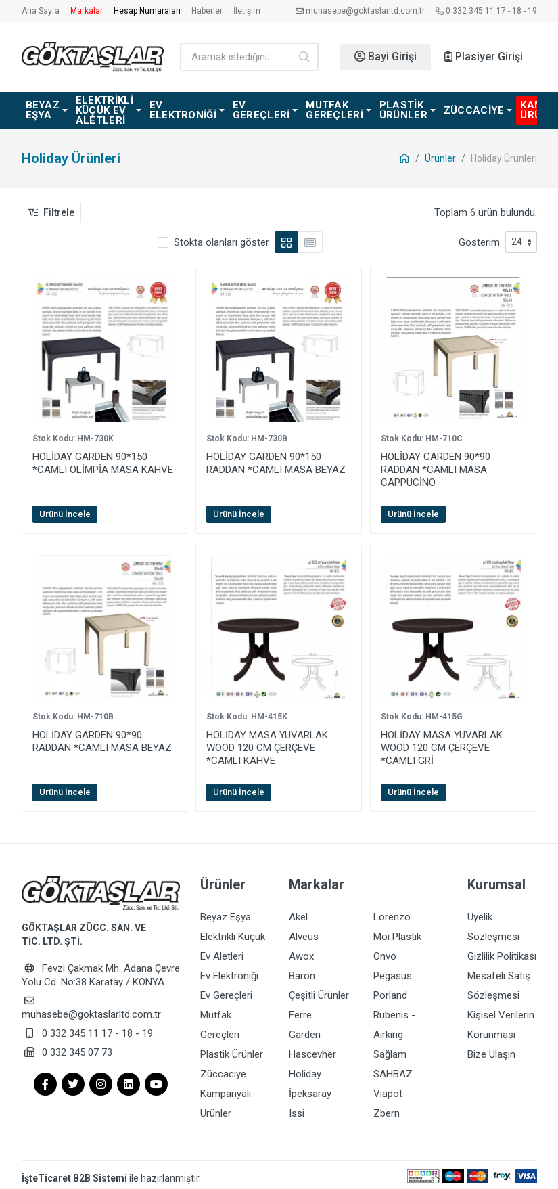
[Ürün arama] (235, 57)
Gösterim (479, 242)
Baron (302, 974)
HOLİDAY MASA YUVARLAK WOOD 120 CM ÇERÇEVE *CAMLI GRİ (442, 748)
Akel (298, 917)
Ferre (300, 1012)
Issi (296, 1106)
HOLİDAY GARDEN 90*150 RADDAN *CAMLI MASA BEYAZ (276, 463)
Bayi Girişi (385, 56)
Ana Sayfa (41, 11)
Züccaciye (223, 1068)
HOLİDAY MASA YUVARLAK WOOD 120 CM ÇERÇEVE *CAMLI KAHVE (267, 748)
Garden (305, 1031)
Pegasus (392, 974)
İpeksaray (310, 1087)
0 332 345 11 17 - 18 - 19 (486, 11)
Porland (390, 993)
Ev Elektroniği (229, 974)
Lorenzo (392, 917)
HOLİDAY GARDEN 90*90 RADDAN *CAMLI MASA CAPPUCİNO (435, 470)
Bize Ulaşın (491, 1050)
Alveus (304, 936)
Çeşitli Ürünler (319, 993)
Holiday (305, 1068)
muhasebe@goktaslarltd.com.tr (360, 11)
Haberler (207, 11)
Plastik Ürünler (231, 1050)
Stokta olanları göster (221, 242)
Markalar (86, 11)
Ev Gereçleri (226, 993)
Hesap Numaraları (147, 11)
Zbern (386, 1106)
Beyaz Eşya (225, 917)
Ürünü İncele (65, 514)
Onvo (384, 955)
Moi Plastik (397, 936)
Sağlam (389, 1050)
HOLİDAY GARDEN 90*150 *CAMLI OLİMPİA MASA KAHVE (102, 463)
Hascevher (312, 1050)
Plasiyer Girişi (483, 56)
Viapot (387, 1087)
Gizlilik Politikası (501, 955)
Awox (301, 955)
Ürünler (440, 158)
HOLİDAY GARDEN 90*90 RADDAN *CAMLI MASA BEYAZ (102, 741)
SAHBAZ (393, 1068)
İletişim (246, 11)
